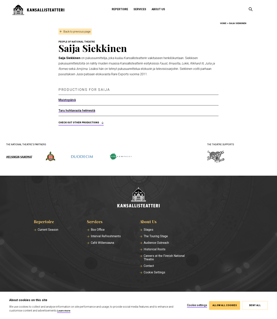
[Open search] (250, 9)
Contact (149, 266)
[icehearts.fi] (215, 157)
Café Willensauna (102, 243)
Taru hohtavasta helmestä (76, 110)
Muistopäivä (67, 100)
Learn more (63, 310)
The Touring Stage (156, 236)
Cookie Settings (154, 272)
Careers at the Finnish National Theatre (164, 257)
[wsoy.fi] (51, 157)
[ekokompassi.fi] (120, 157)
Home (223, 23)
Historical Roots (154, 249)
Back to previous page (76, 31)
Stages (148, 229)
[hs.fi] (19, 157)
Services (139, 9)
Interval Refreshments (106, 236)
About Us (158, 9)
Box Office (98, 229)
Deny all (255, 305)
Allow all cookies (224, 305)
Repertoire (120, 9)
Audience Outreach (156, 243)
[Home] (138, 197)
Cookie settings (197, 305)
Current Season (48, 229)
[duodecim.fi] (82, 157)
